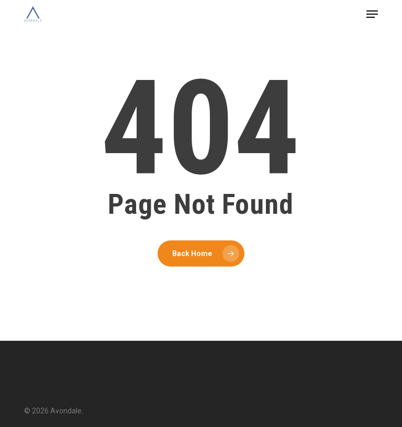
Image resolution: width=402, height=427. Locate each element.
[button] (372, 14)
